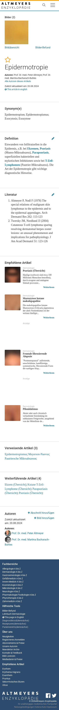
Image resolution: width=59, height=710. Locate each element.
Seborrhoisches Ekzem (13, 681)
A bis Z (17, 568)
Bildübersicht (12, 47)
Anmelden (20, 639)
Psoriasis (45, 148)
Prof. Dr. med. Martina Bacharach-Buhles (27, 541)
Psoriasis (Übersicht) (30, 493)
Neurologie (7, 591)
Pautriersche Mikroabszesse (20, 458)
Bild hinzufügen (44, 518)
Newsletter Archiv (11, 649)
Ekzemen (32, 148)
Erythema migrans (11, 672)
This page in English (13, 617)
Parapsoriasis (40, 152)
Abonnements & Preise (13, 643)
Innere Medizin (9, 581)
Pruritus (6, 678)
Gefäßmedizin (9, 578)
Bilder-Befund (42, 47)
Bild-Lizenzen (8, 656)
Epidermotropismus (16, 454)
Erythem (6, 668)
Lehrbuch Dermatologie (13, 614)
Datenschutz (40, 707)
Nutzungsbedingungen (24, 707)
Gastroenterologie (11, 575)
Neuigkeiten (8, 636)
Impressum (51, 707)
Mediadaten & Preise (12, 659)
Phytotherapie (9, 598)
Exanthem (7, 675)
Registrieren (8, 639)
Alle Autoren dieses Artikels (18, 81)
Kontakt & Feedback (12, 653)
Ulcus (5, 685)
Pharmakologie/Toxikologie (15, 595)
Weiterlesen (48, 287)
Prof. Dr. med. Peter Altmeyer (24, 533)
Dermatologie (8, 572)
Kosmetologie (9, 585)
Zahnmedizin (8, 601)
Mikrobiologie (8, 588)
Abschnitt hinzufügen (41, 512)
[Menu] (53, 5)
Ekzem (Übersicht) (15, 484)
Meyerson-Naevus (38, 454)
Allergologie (8, 568)
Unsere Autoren (9, 646)
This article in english (16, 89)
